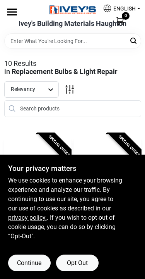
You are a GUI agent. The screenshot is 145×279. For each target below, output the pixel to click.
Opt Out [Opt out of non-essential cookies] (77, 263)
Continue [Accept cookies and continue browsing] (29, 263)
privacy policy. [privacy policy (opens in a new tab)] (27, 217)
